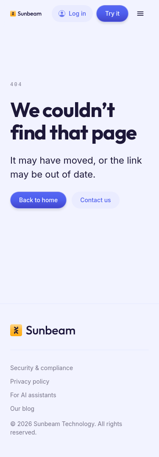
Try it (112, 13)
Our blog (22, 408)
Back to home (38, 199)
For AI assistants (33, 394)
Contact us (95, 199)
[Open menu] (140, 13)
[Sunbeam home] (26, 13)
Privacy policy (29, 381)
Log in (72, 13)
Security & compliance (41, 367)
